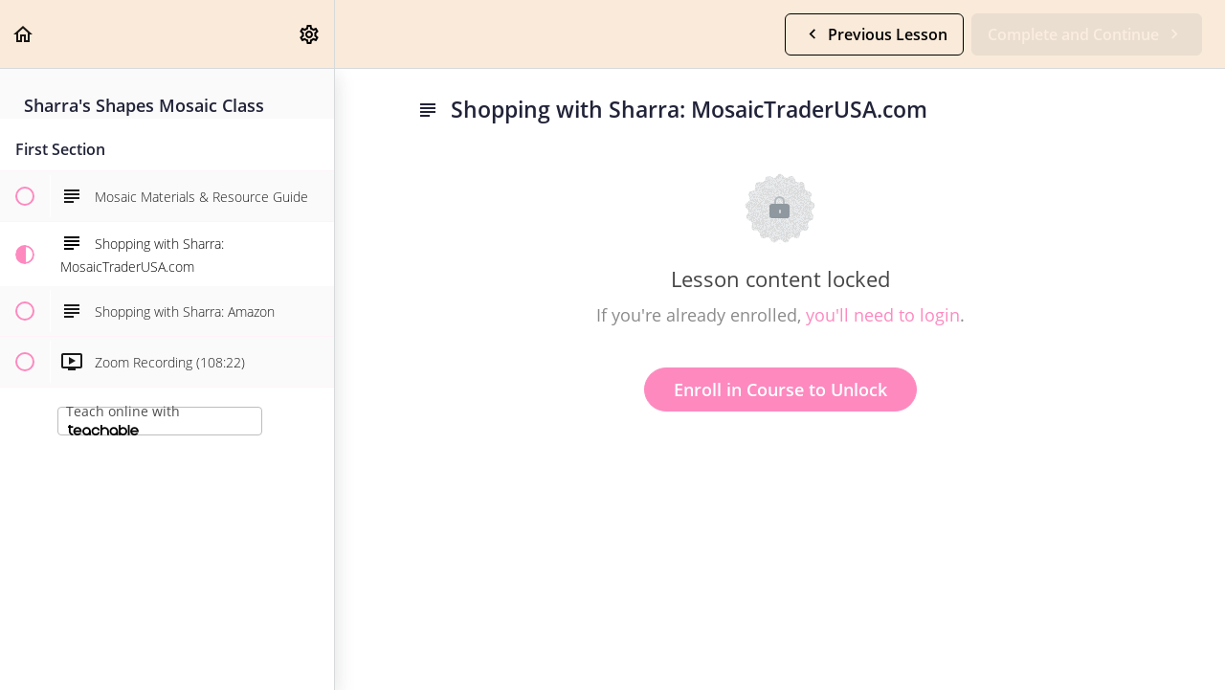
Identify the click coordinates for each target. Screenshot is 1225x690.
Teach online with (123, 418)
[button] (24, 34)
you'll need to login (883, 314)
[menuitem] (310, 34)
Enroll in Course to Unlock (780, 389)
